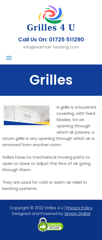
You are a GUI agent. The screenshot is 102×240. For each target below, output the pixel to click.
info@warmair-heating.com (51, 47)
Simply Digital (77, 213)
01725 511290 (66, 39)
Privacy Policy (79, 208)
